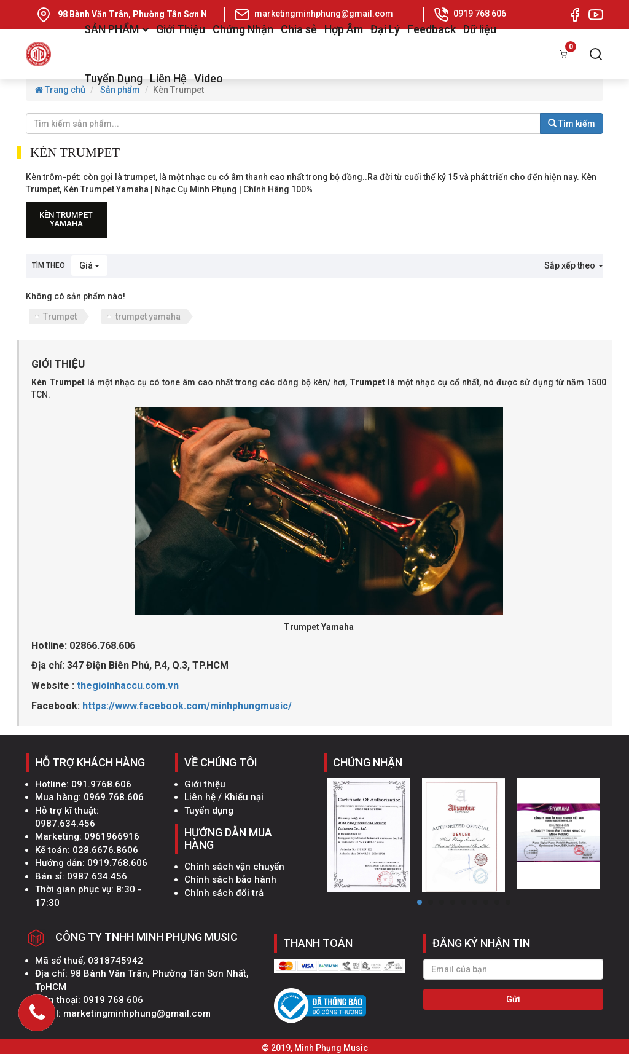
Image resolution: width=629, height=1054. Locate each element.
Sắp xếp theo (573, 265)
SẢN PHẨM (116, 29)
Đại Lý (385, 29)
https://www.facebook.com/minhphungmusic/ (187, 706)
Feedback (431, 29)
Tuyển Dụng (113, 78)
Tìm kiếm (571, 123)
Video (208, 78)
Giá (89, 265)
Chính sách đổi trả (224, 893)
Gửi (513, 999)
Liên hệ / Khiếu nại (224, 797)
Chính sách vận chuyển (234, 866)
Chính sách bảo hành (230, 879)
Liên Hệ (168, 78)
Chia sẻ (299, 29)
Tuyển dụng (208, 810)
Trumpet (60, 316)
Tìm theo (48, 265)
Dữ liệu (479, 29)
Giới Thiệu (180, 29)
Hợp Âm (343, 29)
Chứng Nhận (243, 29)
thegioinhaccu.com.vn (128, 685)
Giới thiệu (204, 784)
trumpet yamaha (148, 316)
